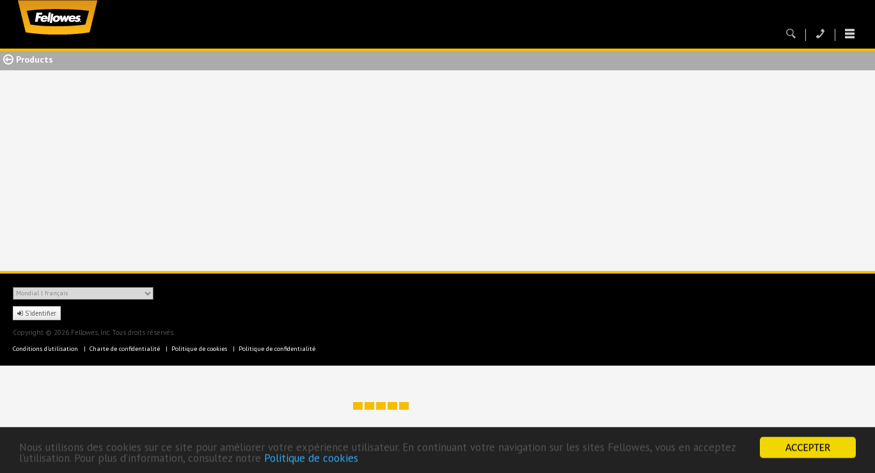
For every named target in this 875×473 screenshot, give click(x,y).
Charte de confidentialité (126, 349)
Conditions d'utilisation (46, 349)
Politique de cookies (311, 459)
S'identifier (36, 313)
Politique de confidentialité (277, 349)
